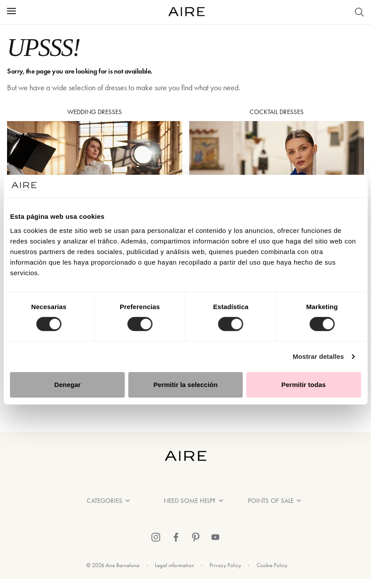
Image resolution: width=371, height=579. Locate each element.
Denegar (67, 384)
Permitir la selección (186, 384)
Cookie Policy (272, 565)
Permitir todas (303, 384)
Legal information (174, 565)
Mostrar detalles (318, 356)
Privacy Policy (225, 565)
